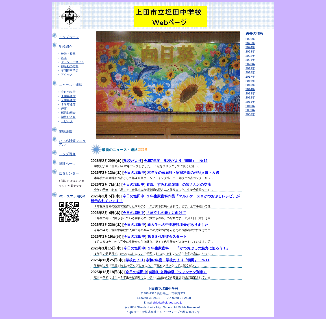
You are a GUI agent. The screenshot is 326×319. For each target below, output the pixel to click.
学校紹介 (65, 46)
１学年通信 (68, 96)
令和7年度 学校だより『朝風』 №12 (176, 161)
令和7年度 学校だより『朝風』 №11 (178, 260)
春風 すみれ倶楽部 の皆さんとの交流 (178, 184)
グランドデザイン (72, 62)
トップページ (69, 37)
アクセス (67, 74)
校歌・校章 (68, 53)
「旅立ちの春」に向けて (166, 213)
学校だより (68, 117)
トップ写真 (67, 154)
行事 (64, 108)
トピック (67, 121)
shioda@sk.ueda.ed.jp (168, 302)
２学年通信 (68, 100)
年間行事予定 (69, 70)
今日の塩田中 (69, 92)
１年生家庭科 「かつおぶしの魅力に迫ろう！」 (190, 248)
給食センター (69, 173)
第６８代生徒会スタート (167, 236)
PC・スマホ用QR (72, 196)
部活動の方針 (69, 66)
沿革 (64, 58)
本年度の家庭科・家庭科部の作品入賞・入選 (183, 173)
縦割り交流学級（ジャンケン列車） (178, 272)
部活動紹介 (68, 112)
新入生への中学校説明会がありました (177, 225)
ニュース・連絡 (70, 85)
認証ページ (67, 164)
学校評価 (65, 131)
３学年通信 (68, 104)
